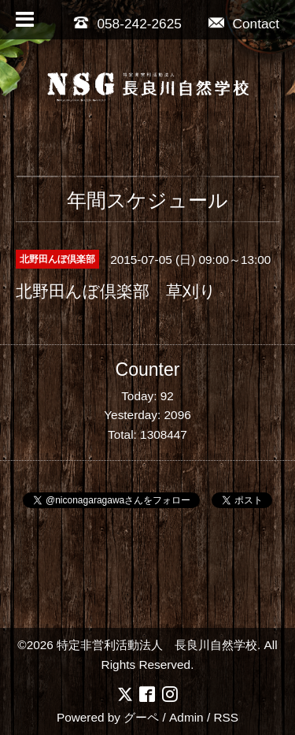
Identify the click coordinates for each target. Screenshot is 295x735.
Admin (186, 717)
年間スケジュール (147, 200)
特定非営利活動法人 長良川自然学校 (157, 644)
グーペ (141, 717)
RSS (225, 717)
